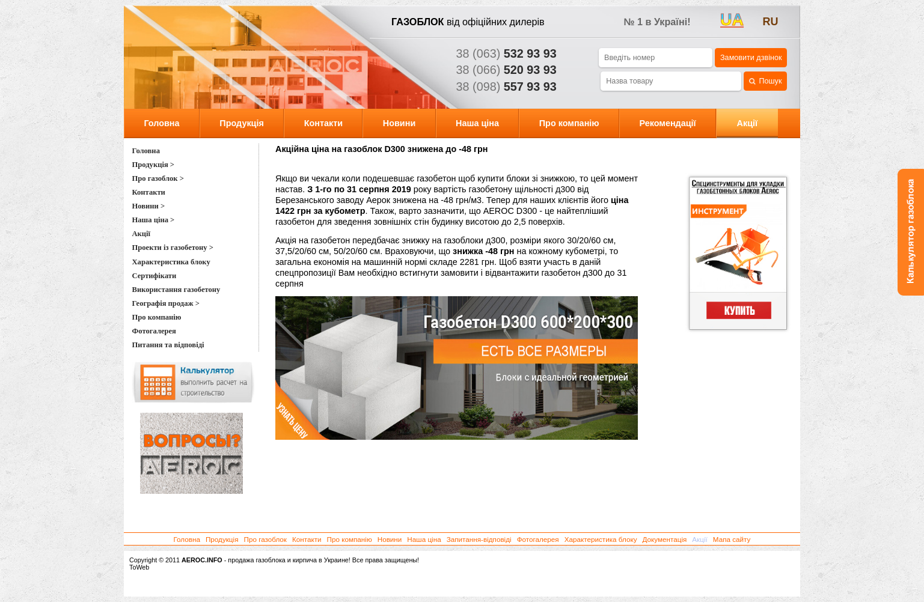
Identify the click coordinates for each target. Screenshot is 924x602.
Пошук (765, 81)
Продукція (241, 123)
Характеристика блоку (600, 539)
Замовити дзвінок (751, 57)
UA (732, 20)
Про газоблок (265, 539)
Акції (747, 123)
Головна (161, 123)
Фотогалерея (538, 539)
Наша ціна (477, 123)
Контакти (323, 123)
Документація (664, 539)
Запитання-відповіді (479, 539)
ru (771, 22)
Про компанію (569, 123)
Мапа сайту (732, 539)
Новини (399, 123)
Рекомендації (667, 123)
